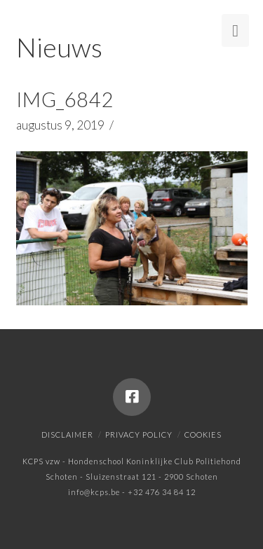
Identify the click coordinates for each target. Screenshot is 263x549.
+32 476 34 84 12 (162, 491)
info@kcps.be (94, 491)
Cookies (203, 434)
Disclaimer (67, 434)
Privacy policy (139, 434)
